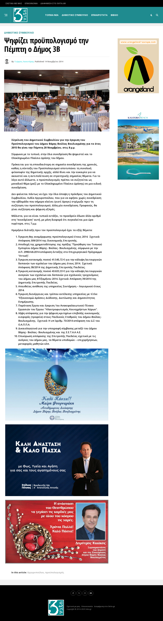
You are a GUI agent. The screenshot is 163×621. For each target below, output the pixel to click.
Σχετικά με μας (13, 3)
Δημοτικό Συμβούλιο (75, 15)
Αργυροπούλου (35, 572)
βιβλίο (114, 15)
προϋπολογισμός (54, 572)
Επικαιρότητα (99, 15)
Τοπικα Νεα (51, 15)
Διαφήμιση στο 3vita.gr (53, 3)
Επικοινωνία (31, 3)
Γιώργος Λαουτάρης (24, 61)
